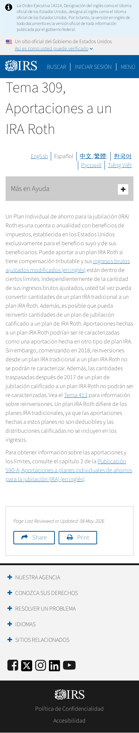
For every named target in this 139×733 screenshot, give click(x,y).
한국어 (123, 156)
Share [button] (39, 537)
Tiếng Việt (120, 165)
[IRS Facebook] (12, 666)
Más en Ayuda (69, 189)
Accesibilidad (69, 720)
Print (83, 537)
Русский (91, 165)
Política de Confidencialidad (69, 709)
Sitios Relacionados (42, 640)
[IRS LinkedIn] (54, 668)
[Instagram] (40, 666)
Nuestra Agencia (37, 577)
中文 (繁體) (93, 156)
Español (63, 156)
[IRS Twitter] (26, 668)
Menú (128, 67)
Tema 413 (75, 395)
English (39, 156)
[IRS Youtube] (69, 666)
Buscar (56, 67)
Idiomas (25, 624)
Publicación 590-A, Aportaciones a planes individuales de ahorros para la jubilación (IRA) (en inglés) (69, 470)
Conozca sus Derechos (46, 593)
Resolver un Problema (45, 609)
